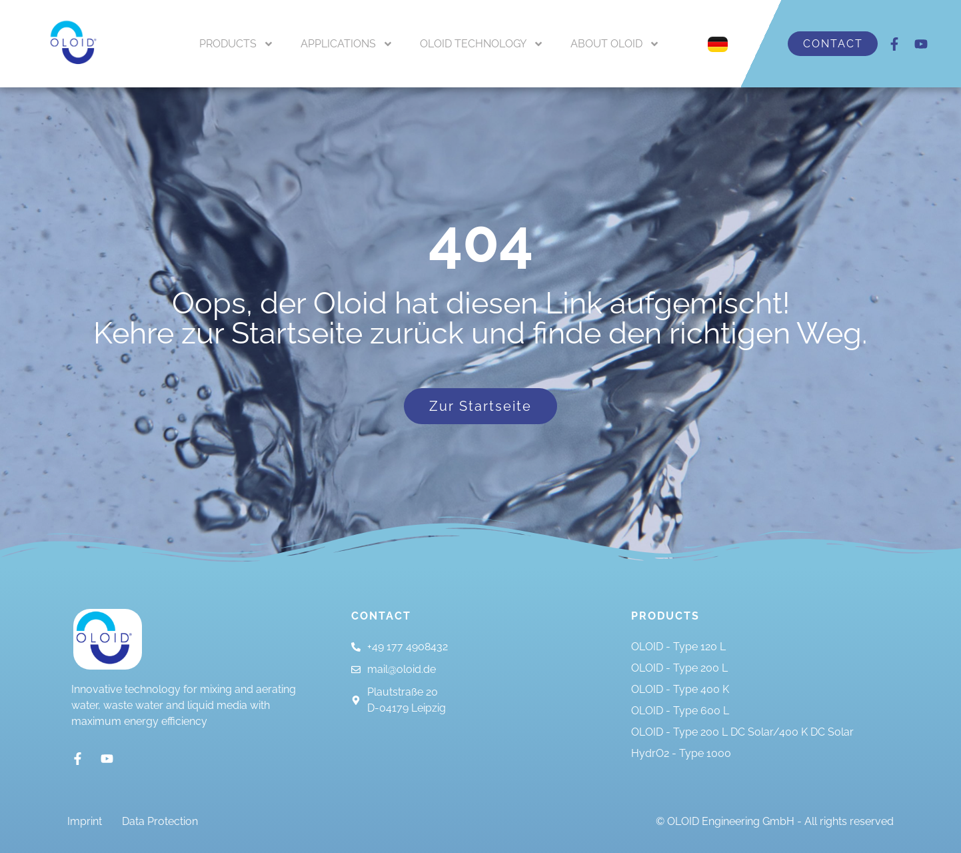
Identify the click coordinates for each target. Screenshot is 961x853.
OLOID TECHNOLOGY (482, 44)
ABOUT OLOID (615, 44)
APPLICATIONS (347, 44)
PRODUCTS (236, 44)
